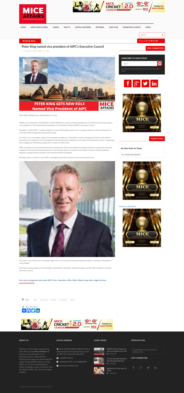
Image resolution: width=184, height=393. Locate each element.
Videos (56, 27)
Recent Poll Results (131, 154)
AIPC (35, 300)
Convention (63, 300)
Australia (53, 300)
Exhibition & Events (132, 27)
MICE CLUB (113, 27)
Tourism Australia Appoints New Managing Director (116, 360)
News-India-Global (39, 27)
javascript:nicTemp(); (27, 283)
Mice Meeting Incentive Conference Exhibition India (145, 351)
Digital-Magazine (83, 27)
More (147, 27)
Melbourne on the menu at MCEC (116, 369)
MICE (72, 300)
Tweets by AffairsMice (127, 206)
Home (23, 27)
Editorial (100, 27)
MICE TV (67, 27)
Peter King (43, 300)
